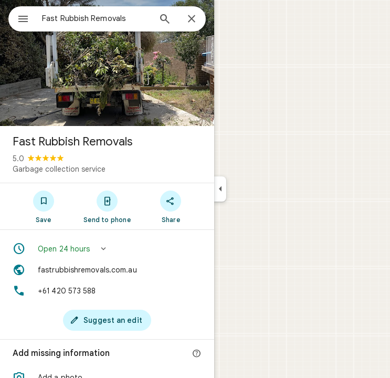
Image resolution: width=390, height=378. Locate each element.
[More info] (196, 353)
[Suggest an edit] (107, 320)
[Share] (171, 206)
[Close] (191, 19)
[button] (107, 248)
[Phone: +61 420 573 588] (107, 290)
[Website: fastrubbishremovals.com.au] (107, 269)
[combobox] (96, 18)
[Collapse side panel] (220, 189)
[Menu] (23, 20)
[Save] (43, 206)
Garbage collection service (59, 169)
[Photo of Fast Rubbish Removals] (107, 63)
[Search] (164, 20)
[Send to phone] (107, 206)
